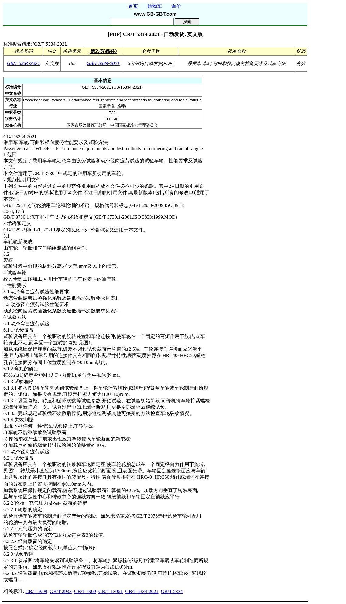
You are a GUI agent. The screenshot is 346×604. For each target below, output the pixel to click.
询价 (176, 6)
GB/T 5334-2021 (23, 63)
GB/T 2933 (61, 591)
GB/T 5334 (172, 591)
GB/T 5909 (36, 591)
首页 (133, 6)
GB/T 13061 (110, 591)
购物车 (154, 6)
